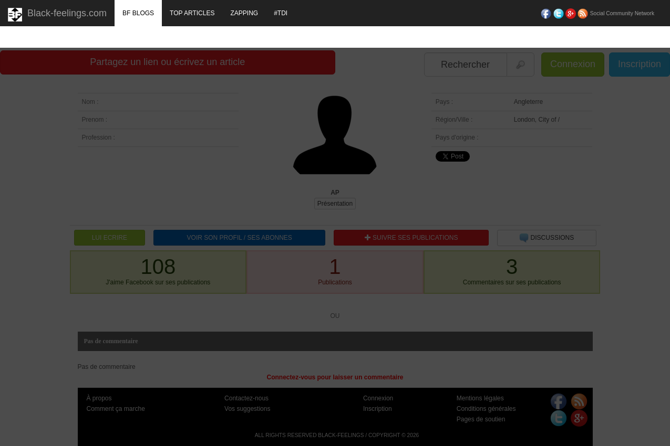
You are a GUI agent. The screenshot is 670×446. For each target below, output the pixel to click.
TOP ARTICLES (192, 13)
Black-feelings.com (57, 15)
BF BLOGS (138, 13)
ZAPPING (244, 13)
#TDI (280, 13)
